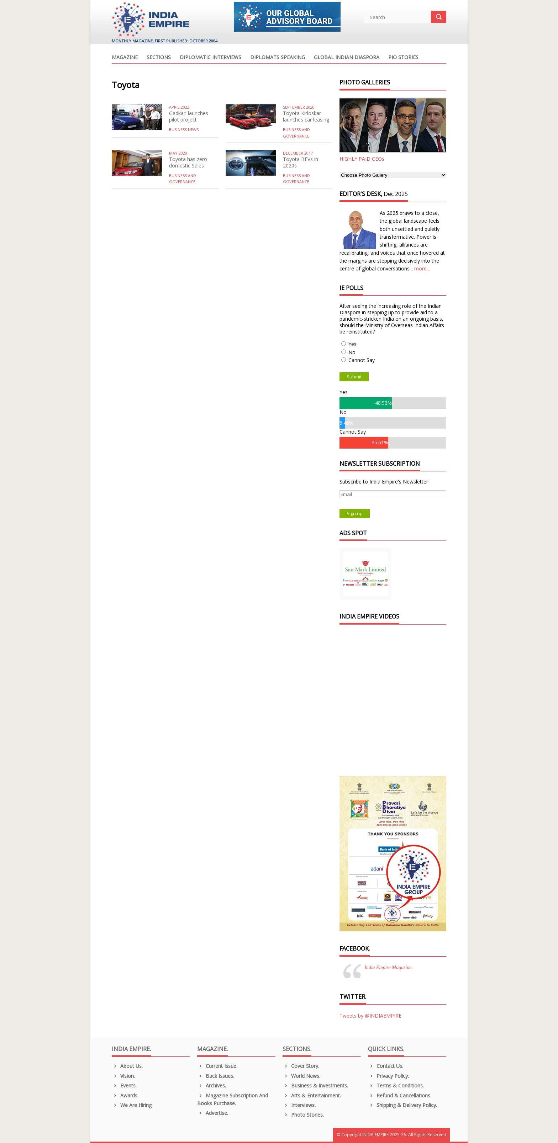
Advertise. (212, 1113)
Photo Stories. (303, 1114)
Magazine (125, 58)
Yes (352, 344)
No (352, 352)
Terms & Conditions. (396, 1085)
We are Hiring (132, 1105)
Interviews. (299, 1105)
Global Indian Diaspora (346, 58)
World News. (301, 1075)
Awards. (125, 1095)
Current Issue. (217, 1065)
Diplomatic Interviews (210, 58)
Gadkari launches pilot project (188, 116)
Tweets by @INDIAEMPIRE (370, 1015)
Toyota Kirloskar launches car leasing (306, 116)
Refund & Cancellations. (399, 1095)
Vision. (123, 1075)
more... (422, 268)
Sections (159, 58)
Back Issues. (215, 1075)
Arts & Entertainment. (312, 1095)
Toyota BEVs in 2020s (300, 162)
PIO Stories (403, 58)
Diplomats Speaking (277, 58)
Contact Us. (385, 1065)
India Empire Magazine (387, 967)
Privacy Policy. (388, 1075)
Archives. (211, 1085)
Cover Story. (301, 1065)
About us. (127, 1065)
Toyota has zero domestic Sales (188, 162)
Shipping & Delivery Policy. (402, 1105)
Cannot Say (361, 360)
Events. (124, 1085)
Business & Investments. (315, 1085)
